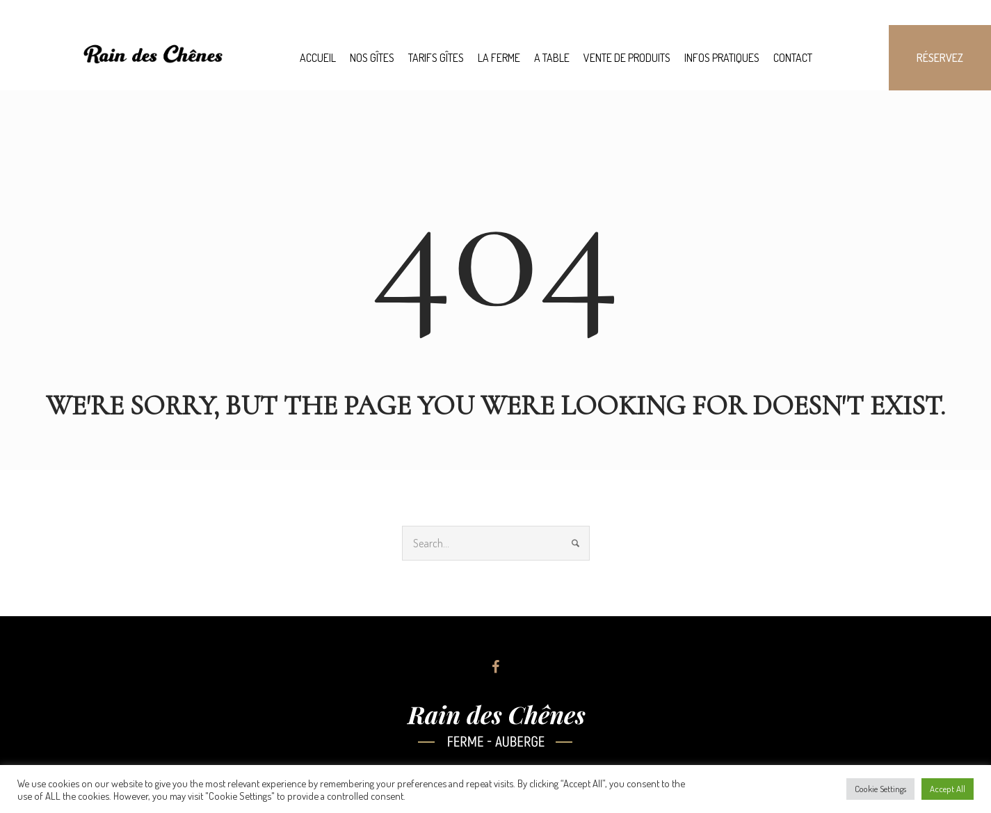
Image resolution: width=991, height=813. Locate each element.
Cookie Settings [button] (880, 788)
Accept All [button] (947, 788)
